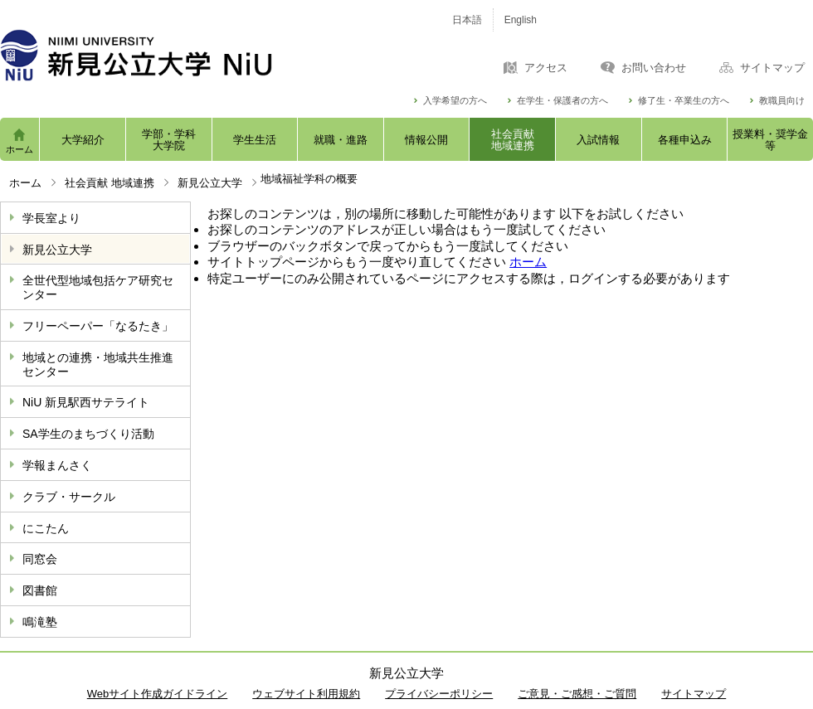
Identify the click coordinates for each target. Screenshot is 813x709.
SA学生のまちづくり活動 (88, 433)
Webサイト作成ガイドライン (157, 693)
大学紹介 (83, 140)
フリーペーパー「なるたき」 (97, 326)
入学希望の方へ (455, 100)
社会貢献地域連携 (512, 140)
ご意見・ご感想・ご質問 (577, 693)
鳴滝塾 (39, 622)
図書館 (39, 590)
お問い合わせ (653, 68)
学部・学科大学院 (169, 140)
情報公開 (426, 140)
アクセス (545, 68)
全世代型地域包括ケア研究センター (97, 287)
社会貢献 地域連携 (109, 183)
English (520, 20)
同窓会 (39, 559)
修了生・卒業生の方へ (683, 100)
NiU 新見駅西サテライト (85, 402)
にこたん (45, 528)
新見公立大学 (210, 183)
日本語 (467, 20)
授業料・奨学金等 (770, 140)
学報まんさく (57, 465)
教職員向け (782, 100)
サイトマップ (772, 68)
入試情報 (598, 140)
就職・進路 (341, 140)
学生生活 (254, 140)
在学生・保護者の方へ (562, 100)
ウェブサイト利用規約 (306, 693)
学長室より (51, 218)
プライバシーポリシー (439, 693)
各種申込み (685, 140)
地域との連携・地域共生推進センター (97, 364)
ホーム (19, 149)
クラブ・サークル (68, 496)
